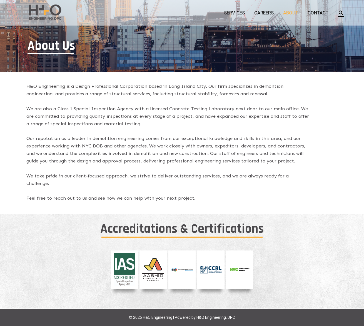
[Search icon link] (341, 13)
